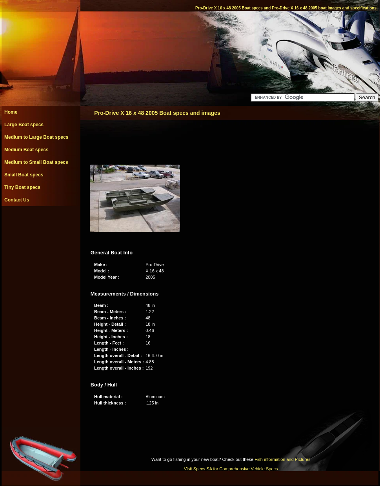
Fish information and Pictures (282, 459)
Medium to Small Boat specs (36, 162)
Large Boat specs (24, 124)
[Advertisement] (41, 223)
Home (10, 112)
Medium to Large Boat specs (36, 137)
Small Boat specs (23, 175)
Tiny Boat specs (22, 187)
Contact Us (16, 200)
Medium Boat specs (26, 149)
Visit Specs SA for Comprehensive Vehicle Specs (231, 468)
